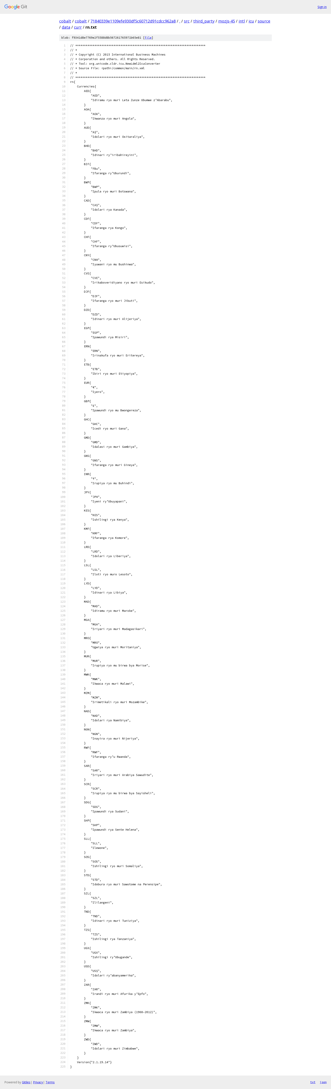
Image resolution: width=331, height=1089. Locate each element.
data (66, 27)
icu (251, 21)
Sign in (322, 7)
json (323, 1082)
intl (242, 21)
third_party (204, 21)
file (148, 37)
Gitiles (26, 1082)
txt (312, 1082)
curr (78, 27)
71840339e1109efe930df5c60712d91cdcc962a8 (133, 21)
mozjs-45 (226, 21)
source (264, 21)
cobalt (65, 21)
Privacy (38, 1082)
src (187, 21)
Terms (50, 1082)
